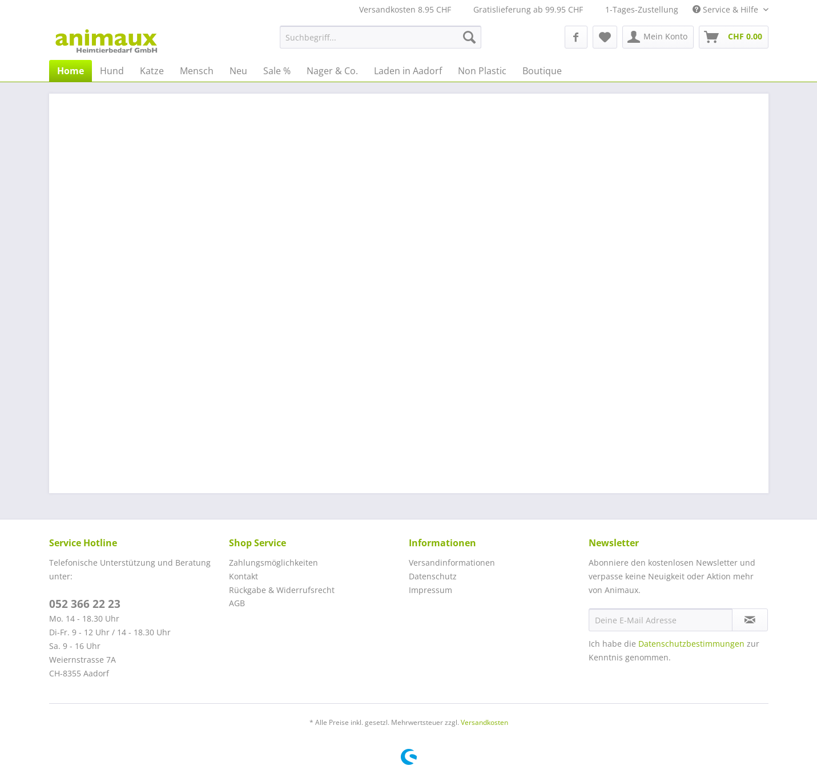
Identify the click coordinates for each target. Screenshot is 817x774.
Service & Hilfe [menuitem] (726, 9)
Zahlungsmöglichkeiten (273, 562)
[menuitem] (380, 37)
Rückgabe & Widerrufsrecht (282, 589)
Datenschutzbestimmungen (691, 643)
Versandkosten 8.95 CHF (405, 9)
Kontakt (243, 576)
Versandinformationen (452, 562)
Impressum (430, 589)
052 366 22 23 (84, 603)
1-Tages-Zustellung (641, 9)
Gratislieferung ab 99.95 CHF (528, 9)
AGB (237, 603)
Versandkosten (484, 722)
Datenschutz (433, 576)
